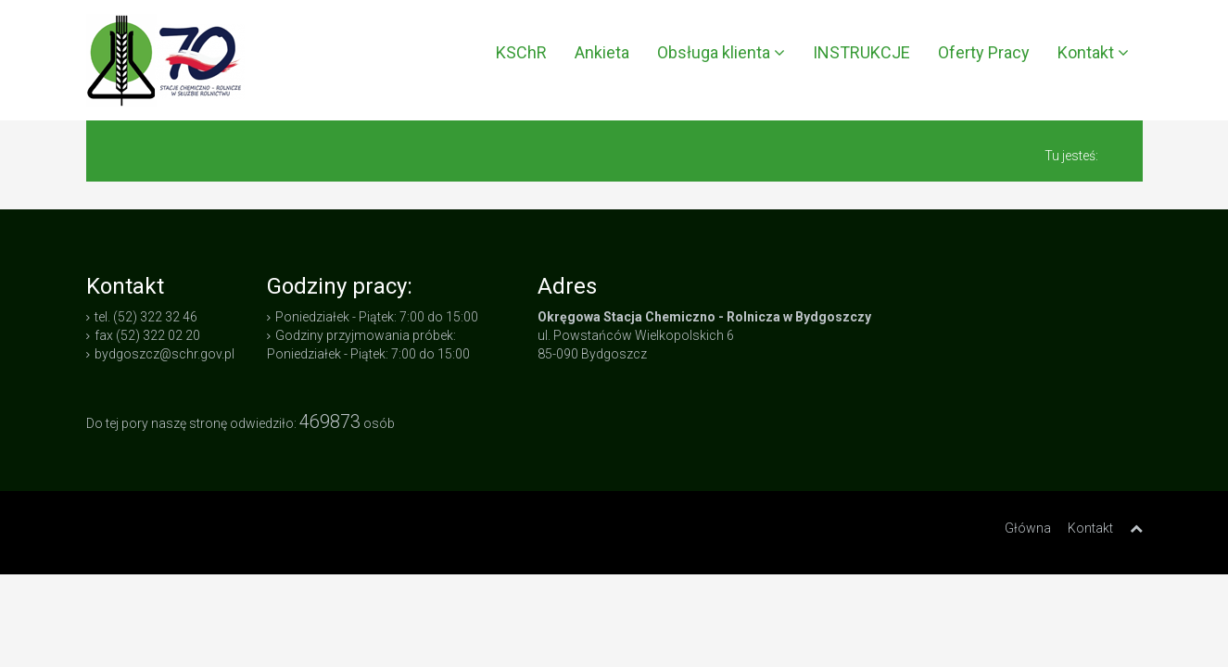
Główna (1028, 528)
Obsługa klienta (721, 52)
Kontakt (1093, 52)
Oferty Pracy (984, 52)
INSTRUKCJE (861, 52)
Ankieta (602, 52)
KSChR (521, 52)
